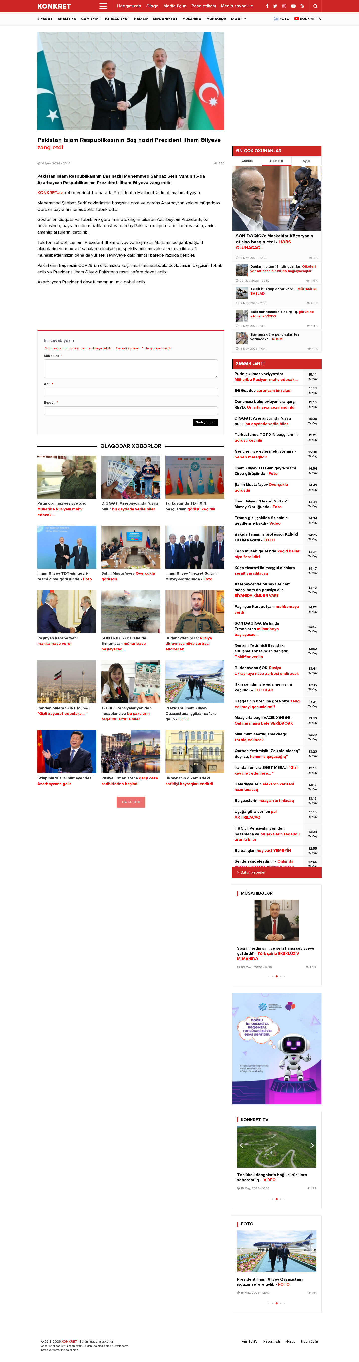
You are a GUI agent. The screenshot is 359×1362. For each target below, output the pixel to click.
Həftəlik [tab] (276, 161)
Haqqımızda (129, 6)
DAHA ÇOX (131, 802)
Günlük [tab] (247, 161)
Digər (236, 19)
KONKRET (69, 1341)
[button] (310, 919)
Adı (47, 384)
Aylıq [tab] (306, 161)
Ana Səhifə (250, 1341)
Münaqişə (216, 19)
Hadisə (141, 19)
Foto (284, 19)
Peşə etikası (203, 6)
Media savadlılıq (237, 6)
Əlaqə (152, 6)
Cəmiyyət (90, 19)
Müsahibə (192, 19)
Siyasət (45, 19)
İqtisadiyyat (117, 19)
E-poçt (49, 402)
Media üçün (174, 6)
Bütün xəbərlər (253, 873)
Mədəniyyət (165, 19)
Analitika (67, 19)
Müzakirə (51, 356)
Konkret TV (311, 19)
